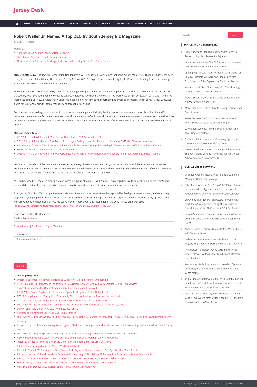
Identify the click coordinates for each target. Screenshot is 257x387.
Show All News (21, 226)
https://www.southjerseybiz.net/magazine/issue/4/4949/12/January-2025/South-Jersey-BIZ (62, 205)
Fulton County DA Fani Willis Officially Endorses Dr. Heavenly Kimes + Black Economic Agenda (66, 362)
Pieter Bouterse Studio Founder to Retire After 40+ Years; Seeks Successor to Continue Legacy (212, 120)
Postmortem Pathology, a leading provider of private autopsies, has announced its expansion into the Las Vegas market (213, 268)
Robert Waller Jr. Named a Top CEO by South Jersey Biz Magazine (77, 36)
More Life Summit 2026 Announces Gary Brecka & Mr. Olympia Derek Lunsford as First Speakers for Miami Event (77, 350)
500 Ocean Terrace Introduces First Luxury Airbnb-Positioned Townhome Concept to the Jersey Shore (71, 304)
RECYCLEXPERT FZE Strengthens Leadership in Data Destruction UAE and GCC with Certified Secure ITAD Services (77, 283)
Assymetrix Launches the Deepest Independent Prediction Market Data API (57, 288)
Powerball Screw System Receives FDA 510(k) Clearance (46, 312)
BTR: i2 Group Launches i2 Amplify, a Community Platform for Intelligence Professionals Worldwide (69, 296)
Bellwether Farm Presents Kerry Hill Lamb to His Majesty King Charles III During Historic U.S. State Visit (213, 241)
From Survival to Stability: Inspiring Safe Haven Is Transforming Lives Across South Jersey (211, 54)
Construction (143, 23)
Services (107, 23)
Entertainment (166, 23)
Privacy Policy (190, 383)
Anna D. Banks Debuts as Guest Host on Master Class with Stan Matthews (56, 366)
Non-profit (42, 23)
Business (59, 23)
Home (26, 23)
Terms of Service (235, 383)
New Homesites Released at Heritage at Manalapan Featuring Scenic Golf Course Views (63, 61)
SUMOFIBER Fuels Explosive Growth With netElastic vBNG (47, 308)
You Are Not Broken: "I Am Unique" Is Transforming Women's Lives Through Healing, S (212, 89)
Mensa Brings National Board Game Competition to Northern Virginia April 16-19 (212, 99)
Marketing (123, 23)
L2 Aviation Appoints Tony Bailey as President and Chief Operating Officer (211, 130)
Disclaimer (37, 226)
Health (74, 23)
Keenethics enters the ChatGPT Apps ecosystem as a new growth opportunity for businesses (213, 64)
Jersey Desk (29, 9)
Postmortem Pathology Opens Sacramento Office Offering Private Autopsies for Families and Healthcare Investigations (214, 254)
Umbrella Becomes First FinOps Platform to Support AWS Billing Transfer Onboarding (62, 279)
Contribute (205, 383)
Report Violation (54, 226)
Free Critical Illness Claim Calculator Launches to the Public (48, 149)
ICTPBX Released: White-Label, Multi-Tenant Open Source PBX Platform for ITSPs (60, 137)
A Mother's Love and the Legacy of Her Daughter (43, 52)
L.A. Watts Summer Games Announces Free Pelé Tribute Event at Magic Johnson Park (62, 300)
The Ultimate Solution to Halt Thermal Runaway (42, 57)
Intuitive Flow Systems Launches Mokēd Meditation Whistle (48, 346)
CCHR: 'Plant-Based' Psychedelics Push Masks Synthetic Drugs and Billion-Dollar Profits (63, 292)
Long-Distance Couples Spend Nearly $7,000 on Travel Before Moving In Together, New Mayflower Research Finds (77, 333)
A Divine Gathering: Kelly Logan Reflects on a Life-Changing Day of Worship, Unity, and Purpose (67, 337)
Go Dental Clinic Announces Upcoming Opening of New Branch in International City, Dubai (211, 141)
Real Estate (90, 23)
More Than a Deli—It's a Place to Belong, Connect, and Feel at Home (214, 110)
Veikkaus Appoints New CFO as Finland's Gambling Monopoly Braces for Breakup (212, 177)
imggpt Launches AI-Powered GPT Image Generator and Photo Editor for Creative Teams (64, 341)
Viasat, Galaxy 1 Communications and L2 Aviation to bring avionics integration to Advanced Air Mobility (72, 358)
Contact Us (219, 383)
